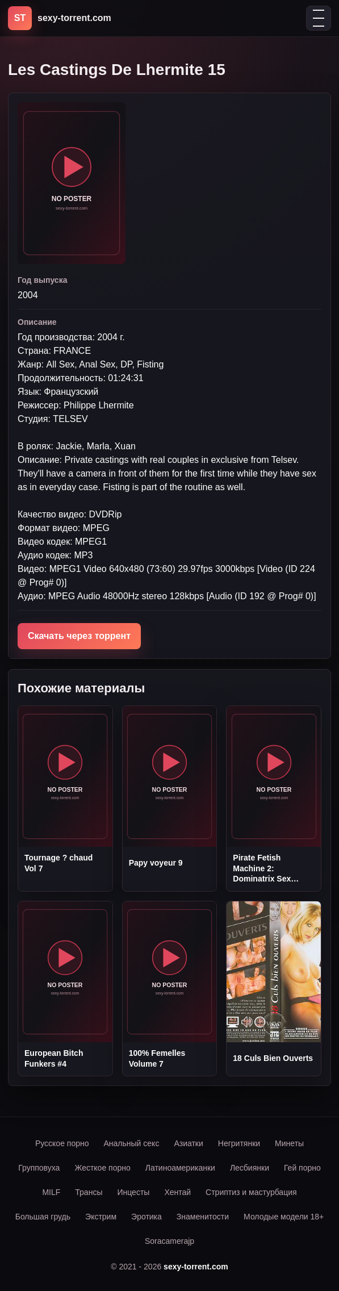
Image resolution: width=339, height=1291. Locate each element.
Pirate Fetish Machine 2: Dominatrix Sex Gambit (262, 868)
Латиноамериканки (180, 1167)
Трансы (88, 1192)
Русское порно (62, 1143)
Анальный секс (132, 1143)
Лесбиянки (249, 1167)
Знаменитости (203, 1216)
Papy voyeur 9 (156, 862)
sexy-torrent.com (196, 1266)
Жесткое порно (102, 1167)
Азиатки (188, 1143)
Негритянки (239, 1143)
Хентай (177, 1192)
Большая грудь (42, 1216)
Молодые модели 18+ (284, 1216)
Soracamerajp (169, 1241)
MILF (51, 1192)
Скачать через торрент (79, 636)
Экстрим (100, 1216)
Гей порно (302, 1167)
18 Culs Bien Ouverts (273, 1058)
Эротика (146, 1216)
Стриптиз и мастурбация (251, 1192)
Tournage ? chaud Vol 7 (58, 862)
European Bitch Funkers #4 (53, 1058)
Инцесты (133, 1192)
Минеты (289, 1143)
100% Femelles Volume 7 (157, 1058)
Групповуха (39, 1167)
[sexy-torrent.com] (59, 18)
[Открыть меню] (318, 18)
